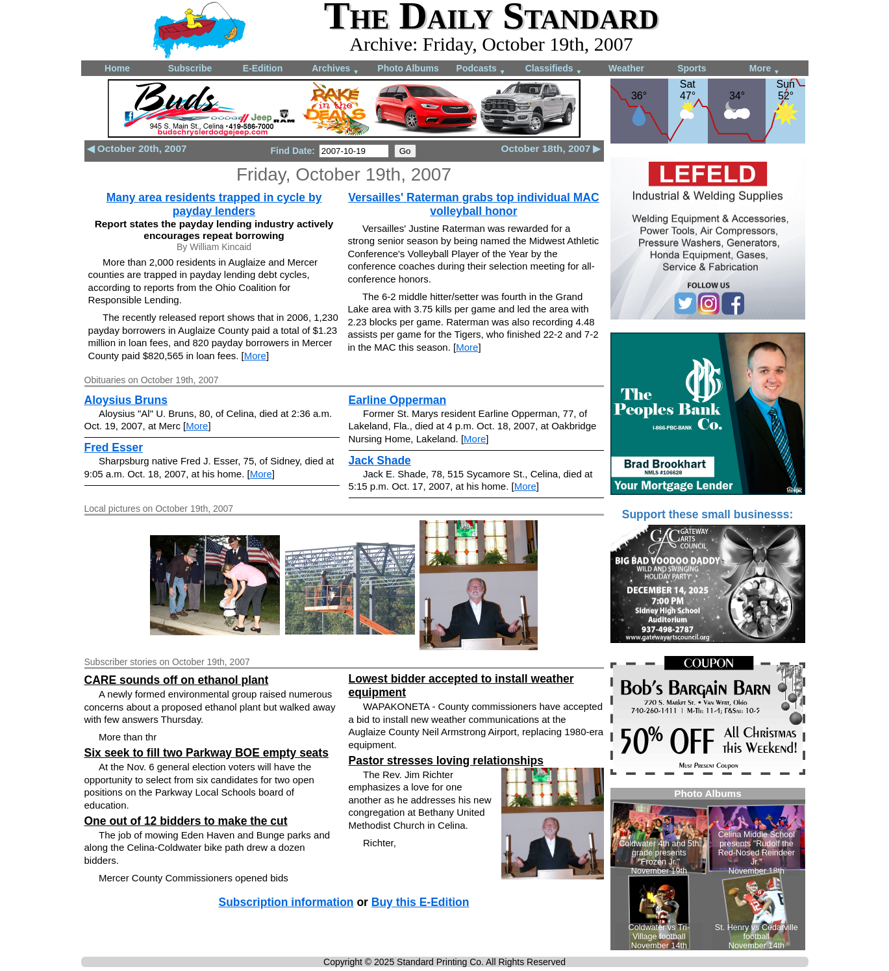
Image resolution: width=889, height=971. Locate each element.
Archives (335, 69)
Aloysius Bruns (126, 400)
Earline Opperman (398, 400)
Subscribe (190, 68)
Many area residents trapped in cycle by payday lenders (214, 204)
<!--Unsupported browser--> (707, 869)
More (764, 69)
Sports (691, 68)
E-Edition (262, 68)
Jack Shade (380, 460)
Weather (626, 68)
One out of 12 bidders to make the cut (186, 820)
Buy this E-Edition (420, 902)
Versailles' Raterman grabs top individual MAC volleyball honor (473, 204)
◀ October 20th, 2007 (137, 148)
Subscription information (286, 902)
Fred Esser (113, 447)
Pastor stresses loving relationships (446, 760)
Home (117, 68)
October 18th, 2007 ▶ (551, 148)
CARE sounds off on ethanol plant (176, 680)
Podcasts (481, 69)
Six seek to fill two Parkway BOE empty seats (206, 752)
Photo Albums (407, 68)
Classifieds (553, 69)
